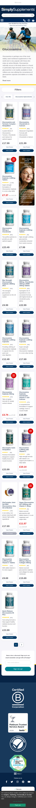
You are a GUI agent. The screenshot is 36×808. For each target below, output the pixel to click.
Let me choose (17, 801)
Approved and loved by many (18, 24)
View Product (9, 147)
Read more (7, 80)
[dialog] (18, 799)
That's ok (18, 805)
